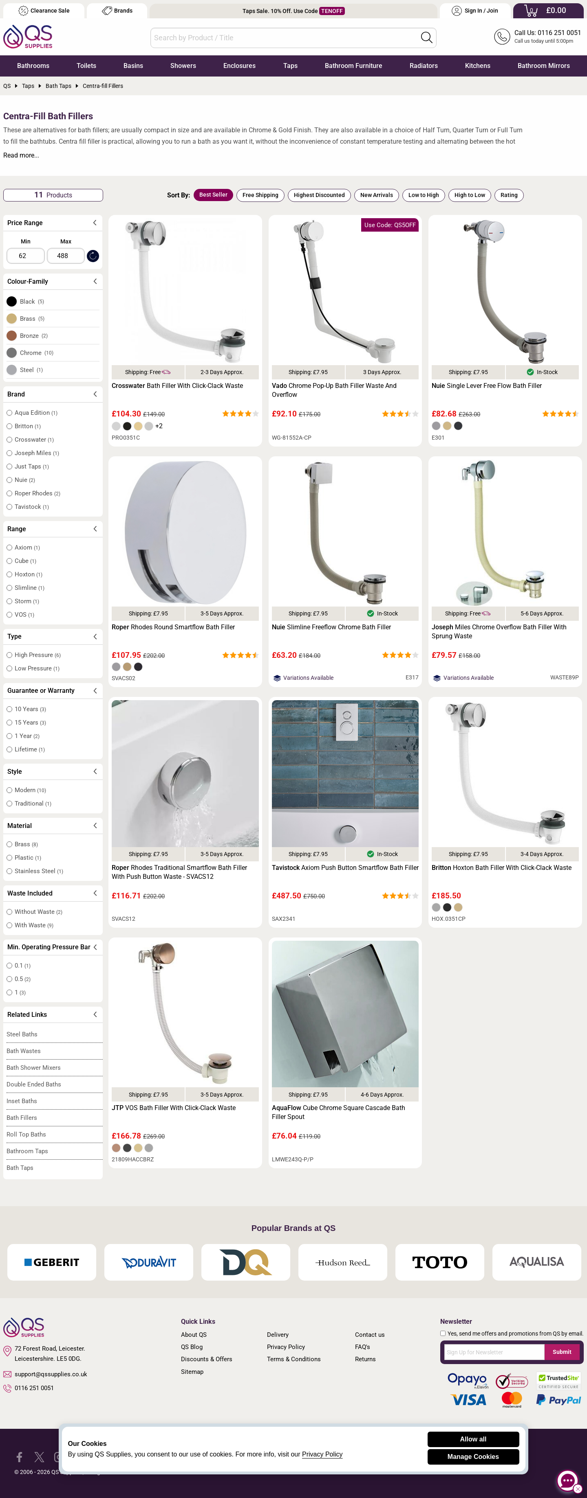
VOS (24, 614)
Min (26, 241)
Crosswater (34, 439)
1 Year (27, 736)
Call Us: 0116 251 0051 (547, 33)
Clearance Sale (44, 11)
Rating (509, 195)
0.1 (23, 965)
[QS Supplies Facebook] (19, 1457)
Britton (28, 426)
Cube (25, 561)
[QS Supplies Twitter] (39, 1457)
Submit (562, 1352)
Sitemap (192, 1371)
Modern (30, 790)
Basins (133, 66)
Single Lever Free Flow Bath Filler (487, 386)
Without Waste (38, 911)
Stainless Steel (39, 871)
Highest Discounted (319, 195)
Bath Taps (20, 1168)
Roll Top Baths (26, 1134)
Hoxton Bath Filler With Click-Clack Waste (502, 868)
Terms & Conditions (294, 1359)
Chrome (37, 353)
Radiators (424, 66)
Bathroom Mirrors (544, 66)
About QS (194, 1334)
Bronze (34, 335)
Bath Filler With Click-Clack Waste (177, 386)
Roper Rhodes (37, 493)
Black (32, 301)
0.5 (23, 979)
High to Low (470, 195)
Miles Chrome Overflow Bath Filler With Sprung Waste (499, 631)
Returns (365, 1359)
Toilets (86, 66)
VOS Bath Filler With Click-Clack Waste (174, 1108)
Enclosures (239, 66)
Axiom (27, 547)
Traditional (33, 803)
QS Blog (192, 1347)
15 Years (30, 722)
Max (65, 241)
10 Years (30, 709)
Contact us (370, 1334)
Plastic (28, 857)
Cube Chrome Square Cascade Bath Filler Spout (338, 1112)
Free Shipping (260, 195)
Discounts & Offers (206, 1359)
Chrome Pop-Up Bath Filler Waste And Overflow (334, 390)
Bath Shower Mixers (34, 1067)
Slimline (29, 587)
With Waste (34, 925)
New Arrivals (376, 195)
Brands (117, 11)
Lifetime (30, 749)
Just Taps (32, 466)
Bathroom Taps (27, 1151)
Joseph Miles (37, 453)
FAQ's (362, 1347)
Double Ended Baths (34, 1084)
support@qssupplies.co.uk (45, 1374)
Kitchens (477, 66)
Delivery (278, 1334)
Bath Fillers (22, 1117)
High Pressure (38, 655)
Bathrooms (33, 66)
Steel (31, 370)
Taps (290, 66)
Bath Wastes (24, 1051)
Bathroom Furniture (353, 66)
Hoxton (28, 574)
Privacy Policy (286, 1347)
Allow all (473, 1439)
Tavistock (32, 506)
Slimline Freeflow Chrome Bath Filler (331, 627)
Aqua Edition (36, 412)
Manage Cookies (473, 1456)
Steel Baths (22, 1034)
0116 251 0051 (28, 1388)
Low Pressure (37, 668)
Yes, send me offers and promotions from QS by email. (516, 1333)
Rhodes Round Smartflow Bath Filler (173, 627)
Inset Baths (22, 1101)
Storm (27, 601)
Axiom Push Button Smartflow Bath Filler (345, 868)
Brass (32, 318)
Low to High (423, 195)
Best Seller (213, 194)
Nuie (25, 480)
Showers (183, 66)
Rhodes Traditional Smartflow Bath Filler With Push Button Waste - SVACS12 (179, 872)
